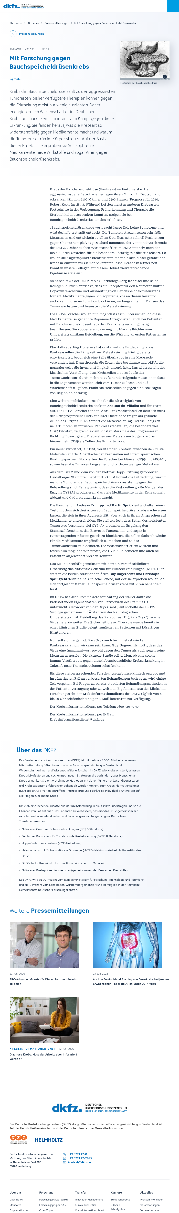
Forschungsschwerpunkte (54, 1199)
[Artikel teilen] (16, 79)
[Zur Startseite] (23, 6)
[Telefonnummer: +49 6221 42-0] (77, 1154)
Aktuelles (146, 1192)
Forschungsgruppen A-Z (52, 1205)
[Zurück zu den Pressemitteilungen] (27, 33)
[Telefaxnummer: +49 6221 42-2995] (77, 1158)
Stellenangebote (120, 1199)
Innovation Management (89, 1199)
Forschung (46, 1192)
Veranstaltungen (150, 1205)
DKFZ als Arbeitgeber (118, 1207)
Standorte (15, 1205)
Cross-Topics (46, 1210)
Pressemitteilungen (151, 1199)
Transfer (81, 1192)
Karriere (116, 1192)
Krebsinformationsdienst (89, 1210)
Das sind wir (16, 1199)
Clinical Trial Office (86, 1205)
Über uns (16, 1192)
